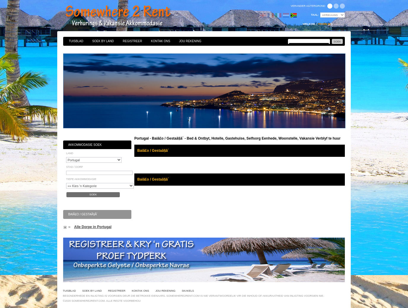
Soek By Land (103, 41)
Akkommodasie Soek (85, 144)
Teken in (324, 24)
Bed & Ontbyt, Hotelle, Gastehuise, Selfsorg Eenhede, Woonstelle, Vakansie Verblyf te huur (124, 16)
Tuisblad (76, 41)
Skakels (188, 290)
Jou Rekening (190, 41)
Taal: (315, 14)
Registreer (132, 41)
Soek (93, 194)
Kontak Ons (160, 41)
